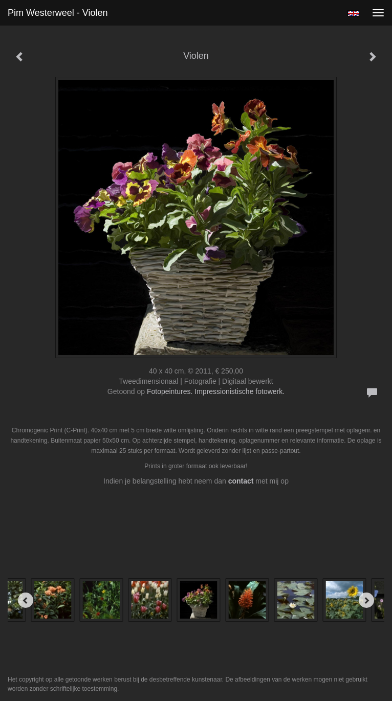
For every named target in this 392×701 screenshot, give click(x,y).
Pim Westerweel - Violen (57, 13)
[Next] (366, 600)
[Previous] (25, 600)
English (353, 13)
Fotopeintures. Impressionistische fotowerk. (216, 391)
